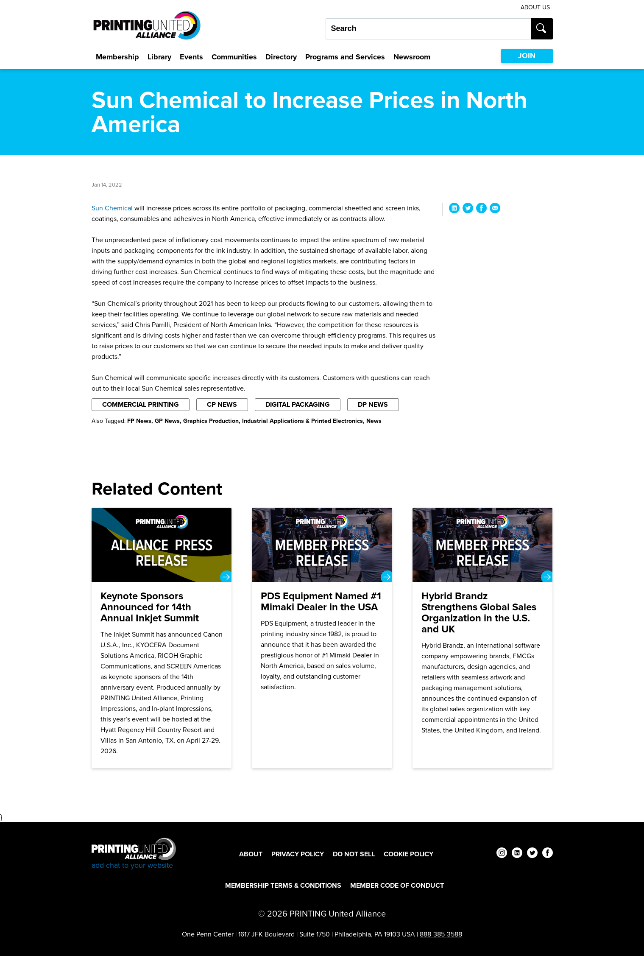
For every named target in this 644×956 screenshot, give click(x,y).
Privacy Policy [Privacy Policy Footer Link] (297, 854)
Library (159, 56)
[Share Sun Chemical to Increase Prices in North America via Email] (495, 209)
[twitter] (532, 854)
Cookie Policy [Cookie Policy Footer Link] (408, 854)
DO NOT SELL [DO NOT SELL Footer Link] (354, 854)
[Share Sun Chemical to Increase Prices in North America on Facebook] (481, 209)
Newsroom (411, 56)
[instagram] (501, 854)
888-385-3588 (441, 934)
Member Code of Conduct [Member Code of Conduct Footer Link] (397, 885)
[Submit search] (542, 28)
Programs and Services (345, 56)
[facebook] (547, 854)
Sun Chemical (112, 208)
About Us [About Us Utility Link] (535, 7)
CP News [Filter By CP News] (222, 404)
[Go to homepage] (134, 854)
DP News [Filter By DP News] (373, 404)
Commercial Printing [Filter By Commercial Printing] (140, 404)
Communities (234, 56)
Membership (117, 56)
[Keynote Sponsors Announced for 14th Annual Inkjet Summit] (162, 638)
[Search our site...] (428, 28)
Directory (281, 56)
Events (191, 56)
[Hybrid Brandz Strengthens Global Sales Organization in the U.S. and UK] (483, 638)
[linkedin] (517, 854)
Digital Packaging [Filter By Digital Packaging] (297, 404)
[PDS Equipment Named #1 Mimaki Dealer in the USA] (322, 638)
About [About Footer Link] (250, 854)
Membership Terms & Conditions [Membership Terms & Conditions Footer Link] (283, 885)
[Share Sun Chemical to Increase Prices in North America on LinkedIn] (454, 209)
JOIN (526, 55)
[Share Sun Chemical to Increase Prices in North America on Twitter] (468, 209)
